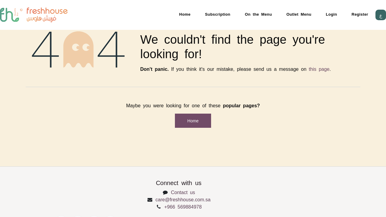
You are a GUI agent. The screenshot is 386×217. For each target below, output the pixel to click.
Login (331, 14)
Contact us (183, 192)
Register (360, 14)
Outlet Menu (299, 14)
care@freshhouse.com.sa (183, 199)
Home (185, 14)
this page (319, 68)
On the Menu (258, 14)
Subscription (217, 14)
